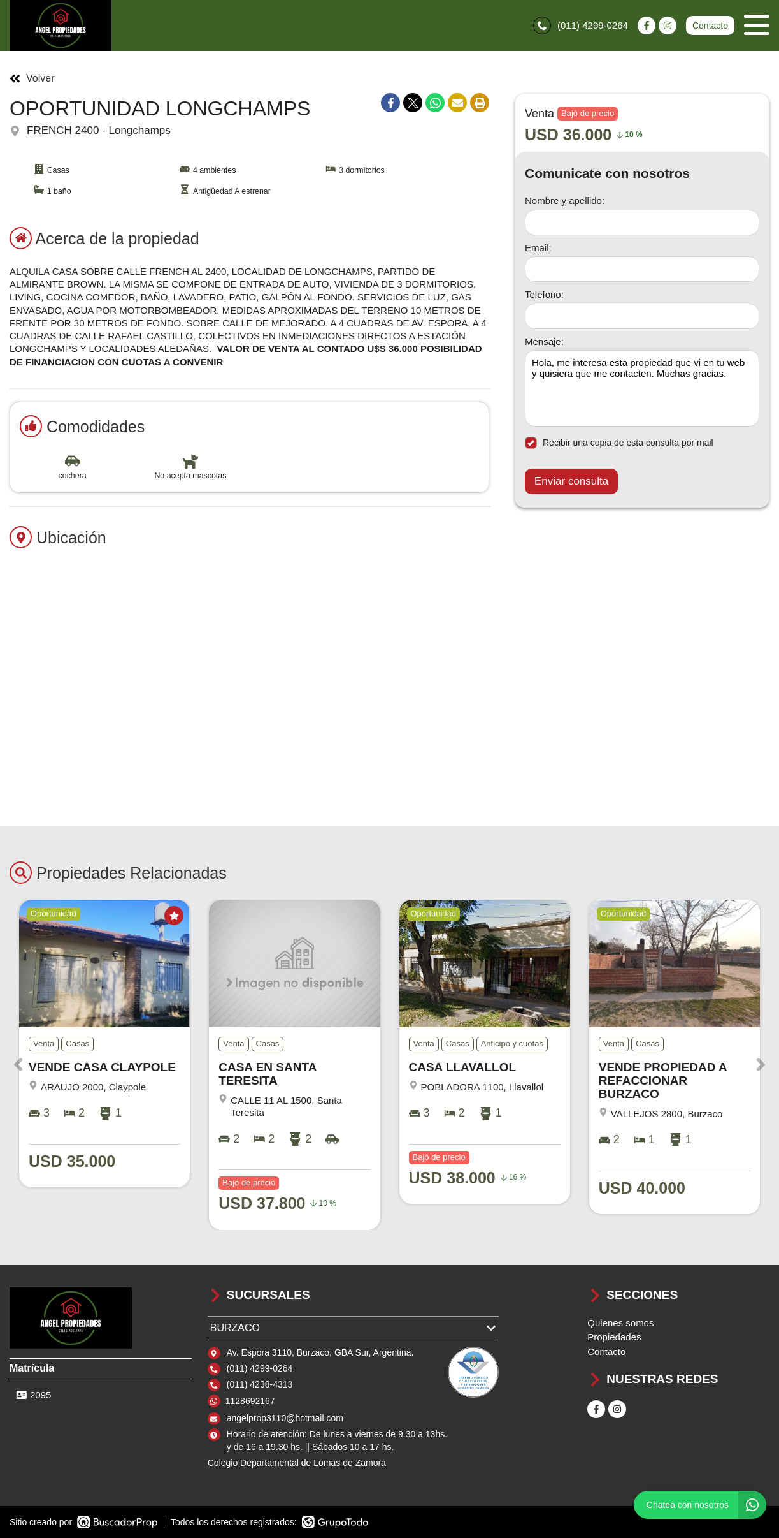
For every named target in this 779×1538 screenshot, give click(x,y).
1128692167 (250, 1401)
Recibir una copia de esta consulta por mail (619, 443)
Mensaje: (544, 341)
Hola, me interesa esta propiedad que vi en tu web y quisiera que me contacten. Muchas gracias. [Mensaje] (642, 388)
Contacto (710, 25)
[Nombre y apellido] (642, 222)
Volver (32, 78)
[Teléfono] (642, 316)
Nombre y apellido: (564, 200)
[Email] (642, 269)
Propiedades (614, 1336)
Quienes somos (620, 1322)
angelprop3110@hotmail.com (285, 1418)
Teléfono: (544, 294)
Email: (538, 247)
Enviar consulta (571, 481)
